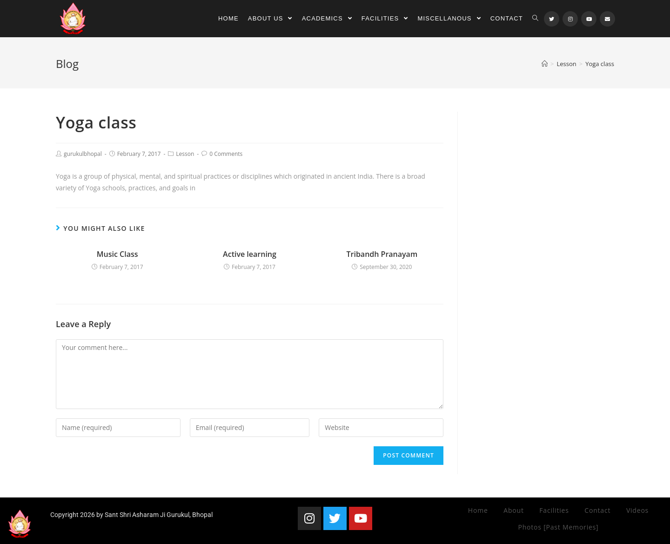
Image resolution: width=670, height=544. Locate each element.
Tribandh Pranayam (381, 254)
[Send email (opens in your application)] (607, 19)
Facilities (554, 510)
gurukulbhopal (83, 154)
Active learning (249, 254)
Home (478, 510)
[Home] (545, 64)
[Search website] (535, 18)
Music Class (117, 254)
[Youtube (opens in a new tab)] (588, 19)
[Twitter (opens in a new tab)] (551, 19)
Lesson (185, 154)
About (513, 510)
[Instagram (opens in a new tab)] (570, 19)
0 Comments (225, 154)
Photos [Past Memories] (558, 527)
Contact (597, 510)
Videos (637, 510)
